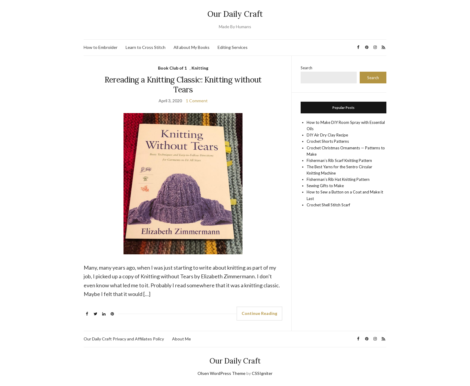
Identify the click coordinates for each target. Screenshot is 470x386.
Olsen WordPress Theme (221, 373)
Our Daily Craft (235, 14)
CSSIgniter (262, 373)
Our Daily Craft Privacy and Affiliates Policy (124, 338)
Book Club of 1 (172, 67)
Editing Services (233, 47)
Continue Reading (259, 313)
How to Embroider (101, 47)
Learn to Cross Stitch (145, 47)
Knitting (200, 67)
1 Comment (197, 100)
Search (306, 67)
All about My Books (192, 47)
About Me (181, 338)
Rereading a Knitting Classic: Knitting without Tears (183, 84)
